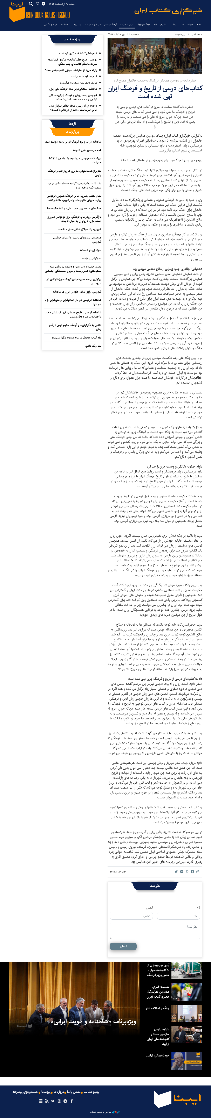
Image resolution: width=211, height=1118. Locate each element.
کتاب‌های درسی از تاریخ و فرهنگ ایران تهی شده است (155, 92)
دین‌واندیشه (180, 34)
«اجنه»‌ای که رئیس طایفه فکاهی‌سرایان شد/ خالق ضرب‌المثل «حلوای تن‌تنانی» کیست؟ (73, 108)
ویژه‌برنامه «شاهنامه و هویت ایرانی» (93, 1021)
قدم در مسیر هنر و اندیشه (87, 150)
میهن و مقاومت (93, 25)
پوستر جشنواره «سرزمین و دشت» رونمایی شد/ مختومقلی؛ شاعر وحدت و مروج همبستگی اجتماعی (73, 268)
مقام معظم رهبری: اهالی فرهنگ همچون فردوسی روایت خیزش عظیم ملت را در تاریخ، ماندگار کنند (74, 198)
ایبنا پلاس (77, 25)
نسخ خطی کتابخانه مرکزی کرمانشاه (78, 53)
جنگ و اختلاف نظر (157, 1008)
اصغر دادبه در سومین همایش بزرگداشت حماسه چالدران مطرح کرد (155, 80)
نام (198, 907)
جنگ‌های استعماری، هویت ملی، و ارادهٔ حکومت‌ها (74, 208)
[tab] (73, 124)
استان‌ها (64, 25)
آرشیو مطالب (92, 1092)
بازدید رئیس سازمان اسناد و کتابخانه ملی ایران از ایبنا (158, 1036)
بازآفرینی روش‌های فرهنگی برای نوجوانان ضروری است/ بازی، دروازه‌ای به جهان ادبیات (74, 219)
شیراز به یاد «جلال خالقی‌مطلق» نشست (79, 229)
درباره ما (59, 1092)
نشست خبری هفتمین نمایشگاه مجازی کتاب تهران (158, 991)
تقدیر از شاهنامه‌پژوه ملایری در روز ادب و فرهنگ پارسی (74, 173)
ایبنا (168, 11)
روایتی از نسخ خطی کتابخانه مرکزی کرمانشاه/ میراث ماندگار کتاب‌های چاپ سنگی (72, 61)
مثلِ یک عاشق (93, 346)
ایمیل (149, 907)
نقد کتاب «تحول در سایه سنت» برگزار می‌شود (76, 337)
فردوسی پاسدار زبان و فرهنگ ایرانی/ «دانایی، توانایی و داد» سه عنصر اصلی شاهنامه (72, 97)
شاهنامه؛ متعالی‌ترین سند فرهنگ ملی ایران (73, 89)
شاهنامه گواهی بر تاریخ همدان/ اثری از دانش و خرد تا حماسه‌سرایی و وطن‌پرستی (73, 314)
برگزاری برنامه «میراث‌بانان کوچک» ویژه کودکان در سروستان (74, 281)
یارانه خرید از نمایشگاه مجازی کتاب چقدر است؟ (71, 70)
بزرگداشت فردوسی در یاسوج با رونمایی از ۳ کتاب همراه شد (74, 160)
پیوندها (45, 1092)
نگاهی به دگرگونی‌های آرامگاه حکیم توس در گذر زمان (75, 327)
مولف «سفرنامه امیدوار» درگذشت (78, 82)
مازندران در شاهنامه (90, 250)
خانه (199, 25)
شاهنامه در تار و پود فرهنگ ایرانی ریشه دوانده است (73, 142)
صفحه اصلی (196, 34)
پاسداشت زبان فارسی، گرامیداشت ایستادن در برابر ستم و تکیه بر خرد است (73, 185)
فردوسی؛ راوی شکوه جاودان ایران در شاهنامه (77, 292)
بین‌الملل (173, 25)
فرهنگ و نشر (110, 25)
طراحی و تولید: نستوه (105, 1112)
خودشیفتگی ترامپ (157, 1055)
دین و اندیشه (126, 25)
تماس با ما (74, 1092)
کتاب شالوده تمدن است (84, 76)
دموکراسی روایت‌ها (91, 258)
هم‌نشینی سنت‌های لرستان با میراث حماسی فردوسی (77, 239)
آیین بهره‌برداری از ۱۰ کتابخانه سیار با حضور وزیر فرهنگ (158, 970)
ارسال (123, 946)
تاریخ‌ (163, 25)
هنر (182, 25)
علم (155, 25)
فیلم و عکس (50, 25)
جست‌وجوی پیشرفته (25, 1092)
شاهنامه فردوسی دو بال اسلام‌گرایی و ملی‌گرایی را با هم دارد (73, 302)
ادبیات (190, 25)
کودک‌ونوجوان (143, 25)
